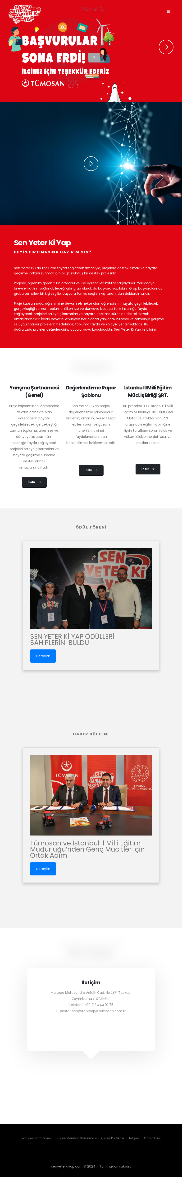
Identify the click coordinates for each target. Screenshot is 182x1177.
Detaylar (43, 656)
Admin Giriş (152, 1138)
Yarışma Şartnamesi (37, 1138)
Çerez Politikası (112, 1138)
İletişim (133, 1138)
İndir (34, 482)
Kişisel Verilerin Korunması (77, 1138)
